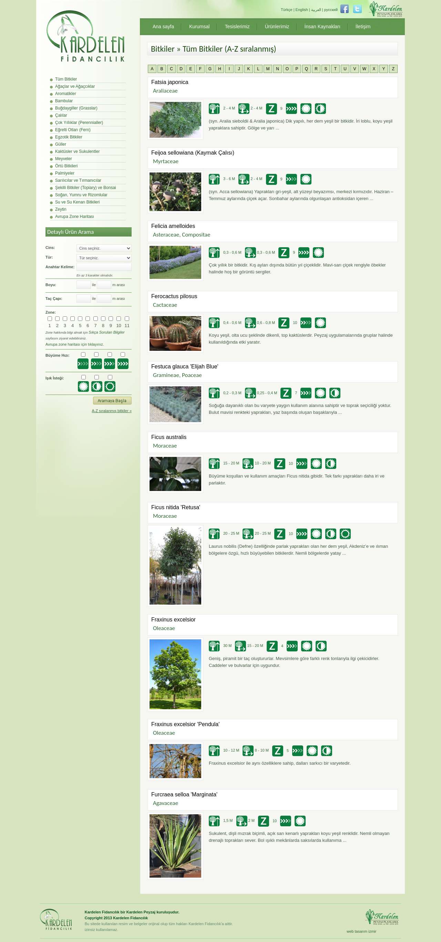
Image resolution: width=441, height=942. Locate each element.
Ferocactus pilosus (174, 296)
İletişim (363, 26)
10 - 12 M (224, 750)
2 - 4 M (222, 108)
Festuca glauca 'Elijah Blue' (184, 366)
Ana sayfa (163, 26)
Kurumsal (199, 26)
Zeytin (60, 209)
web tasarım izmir (361, 931)
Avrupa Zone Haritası (74, 216)
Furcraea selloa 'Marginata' (184, 794)
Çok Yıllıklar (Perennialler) (79, 122)
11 (127, 325)
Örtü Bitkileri (66, 166)
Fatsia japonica (169, 82)
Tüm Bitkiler (66, 79)
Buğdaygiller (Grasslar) (76, 108)
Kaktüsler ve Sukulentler (77, 151)
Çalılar (61, 115)
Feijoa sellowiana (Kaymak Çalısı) (192, 153)
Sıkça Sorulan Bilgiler (107, 332)
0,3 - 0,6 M (225, 252)
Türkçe (287, 10)
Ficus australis (168, 437)
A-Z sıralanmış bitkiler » (112, 411)
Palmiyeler (64, 173)
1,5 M (221, 820)
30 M (220, 645)
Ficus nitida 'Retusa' (175, 507)
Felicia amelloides (173, 226)
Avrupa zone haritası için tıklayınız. (74, 344)
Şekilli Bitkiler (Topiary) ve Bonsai (85, 187)
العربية (316, 10)
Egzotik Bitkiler (68, 137)
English (302, 10)
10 (118, 325)
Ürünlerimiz (277, 26)
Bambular (64, 100)
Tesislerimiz (237, 26)
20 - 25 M (224, 533)
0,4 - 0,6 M (225, 323)
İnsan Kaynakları (322, 26)
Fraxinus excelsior (173, 619)
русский (331, 10)
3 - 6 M (222, 179)
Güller (60, 144)
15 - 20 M (224, 463)
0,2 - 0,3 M (225, 393)
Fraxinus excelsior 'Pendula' (185, 724)
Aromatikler (65, 93)
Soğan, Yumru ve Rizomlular (81, 194)
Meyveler (63, 158)
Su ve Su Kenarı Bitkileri (77, 202)
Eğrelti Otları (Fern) (73, 129)
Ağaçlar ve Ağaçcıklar (75, 86)
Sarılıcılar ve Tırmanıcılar (78, 180)
